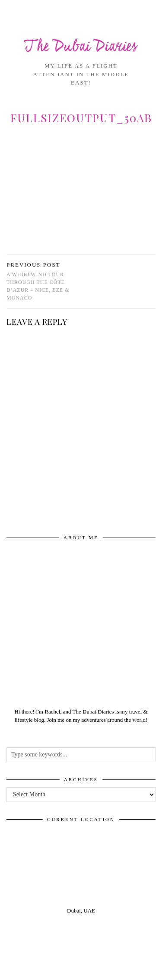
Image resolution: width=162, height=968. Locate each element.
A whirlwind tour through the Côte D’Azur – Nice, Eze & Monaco (43, 281)
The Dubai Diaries (81, 47)
